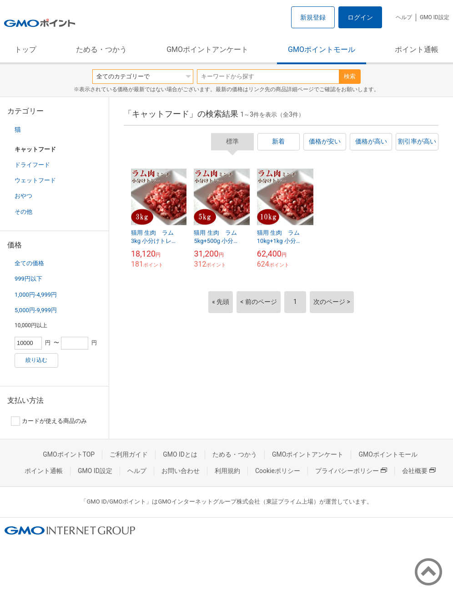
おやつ (23, 195)
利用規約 (227, 470)
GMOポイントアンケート (207, 49)
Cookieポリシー (277, 470)
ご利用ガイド (129, 454)
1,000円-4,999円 (36, 294)
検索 (350, 76)
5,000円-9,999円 (36, 310)
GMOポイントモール (321, 49)
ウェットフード (35, 180)
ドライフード (32, 164)
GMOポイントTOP (69, 454)
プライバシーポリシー (351, 470)
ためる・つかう (101, 49)
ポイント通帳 (416, 49)
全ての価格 (29, 263)
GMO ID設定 (434, 17)
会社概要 (419, 470)
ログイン (360, 17)
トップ (25, 49)
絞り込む (36, 360)
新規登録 (313, 17)
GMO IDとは (180, 454)
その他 (23, 211)
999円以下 (28, 278)
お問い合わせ (180, 470)
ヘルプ (404, 17)
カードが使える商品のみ (49, 421)
